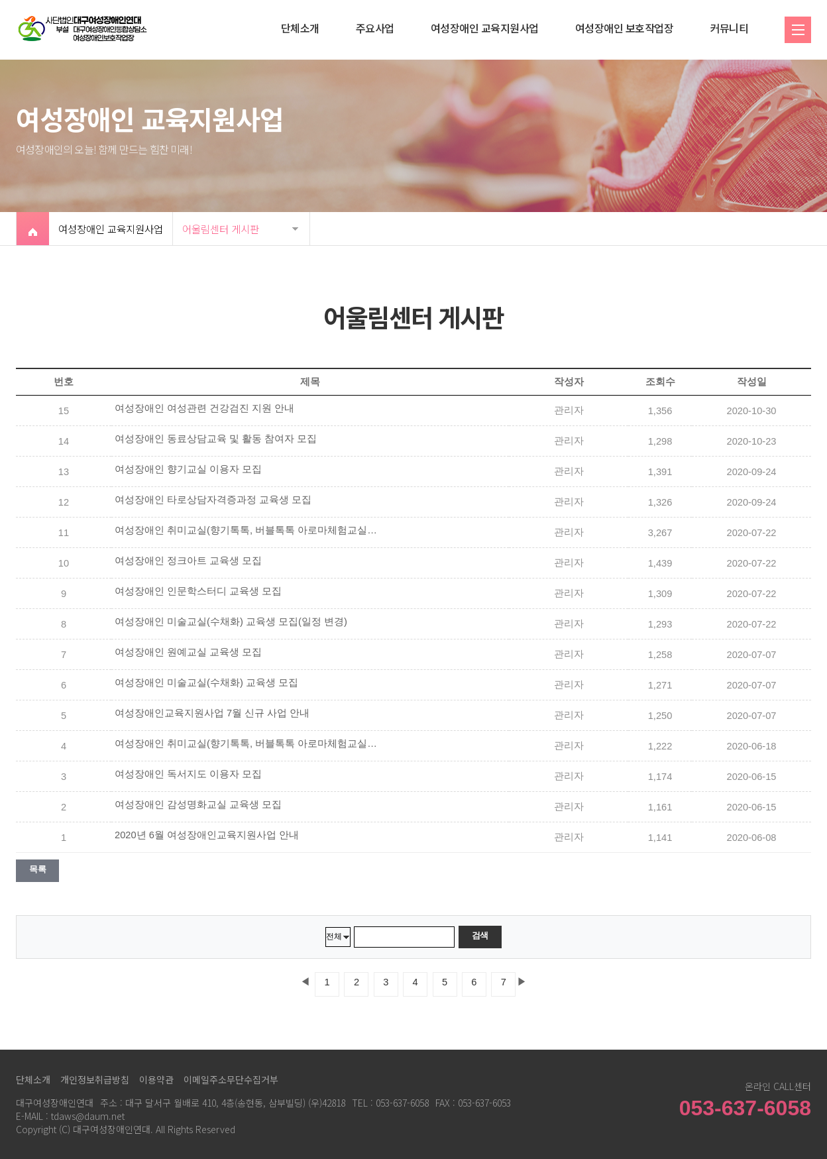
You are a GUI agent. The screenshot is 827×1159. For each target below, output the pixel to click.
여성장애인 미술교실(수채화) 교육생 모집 (206, 682)
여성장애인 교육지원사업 (485, 28)
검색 (480, 935)
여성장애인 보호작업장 (624, 28)
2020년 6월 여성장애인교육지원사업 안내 (207, 835)
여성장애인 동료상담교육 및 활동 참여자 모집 (216, 438)
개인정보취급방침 (94, 1079)
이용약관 (156, 1079)
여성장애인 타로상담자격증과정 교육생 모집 (213, 499)
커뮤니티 (729, 28)
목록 (37, 869)
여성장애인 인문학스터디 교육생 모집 (198, 591)
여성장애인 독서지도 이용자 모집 (188, 774)
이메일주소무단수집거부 (231, 1079)
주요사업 (375, 28)
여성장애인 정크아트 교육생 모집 (188, 560)
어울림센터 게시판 (220, 228)
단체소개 (300, 28)
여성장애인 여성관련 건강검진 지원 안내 (204, 408)
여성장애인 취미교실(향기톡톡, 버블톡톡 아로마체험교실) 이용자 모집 (247, 530)
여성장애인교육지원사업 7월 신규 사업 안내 (212, 713)
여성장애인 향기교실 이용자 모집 (188, 469)
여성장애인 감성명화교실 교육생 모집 (198, 804)
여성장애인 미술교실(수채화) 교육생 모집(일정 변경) (231, 621)
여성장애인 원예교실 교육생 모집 (188, 652)
